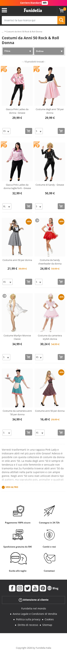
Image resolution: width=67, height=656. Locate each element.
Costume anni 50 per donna (17, 260)
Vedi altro (12, 487)
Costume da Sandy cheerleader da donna (49, 261)
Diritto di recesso (28, 625)
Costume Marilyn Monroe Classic (17, 337)
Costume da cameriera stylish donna (50, 337)
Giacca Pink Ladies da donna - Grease (17, 111)
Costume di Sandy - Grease (50, 184)
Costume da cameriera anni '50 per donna (17, 412)
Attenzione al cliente (33, 600)
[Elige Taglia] (6, 131)
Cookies (49, 619)
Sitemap (47, 625)
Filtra (7, 50)
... (2, 31)
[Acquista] (28, 131)
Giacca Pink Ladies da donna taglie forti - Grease (17, 186)
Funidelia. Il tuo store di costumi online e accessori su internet (33, 10)
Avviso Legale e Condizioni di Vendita (35, 613)
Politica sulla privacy (28, 619)
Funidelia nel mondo (33, 608)
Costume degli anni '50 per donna (50, 111)
